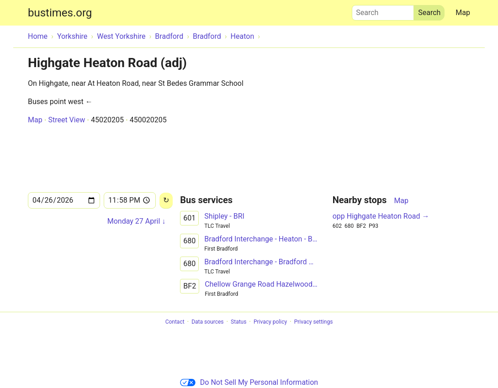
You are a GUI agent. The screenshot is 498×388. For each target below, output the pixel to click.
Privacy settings (313, 322)
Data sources (207, 322)
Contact (175, 322)
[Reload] (166, 201)
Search (383, 10)
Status (238, 322)
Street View (66, 119)
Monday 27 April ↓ (136, 221)
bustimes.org (60, 12)
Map (463, 12)
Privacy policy (270, 322)
